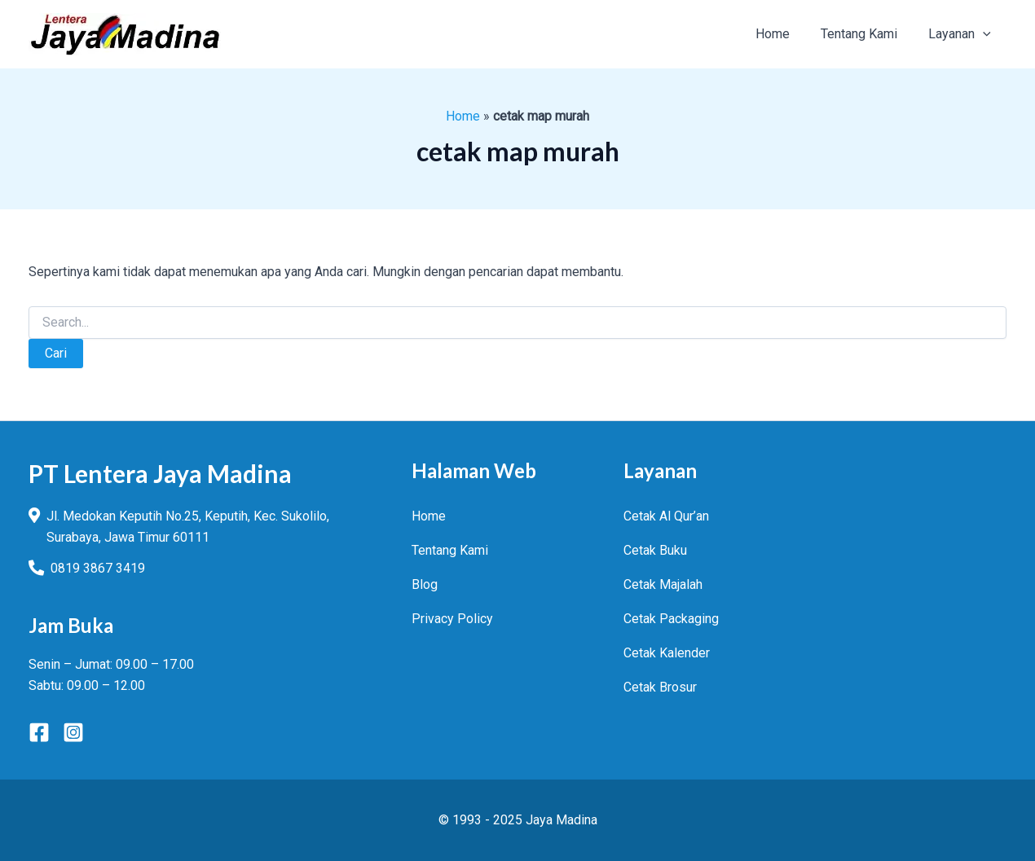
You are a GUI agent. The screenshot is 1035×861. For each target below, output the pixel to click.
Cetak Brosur (660, 687)
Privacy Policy (452, 618)
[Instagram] (73, 732)
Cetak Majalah (662, 584)
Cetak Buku (655, 550)
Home (463, 116)
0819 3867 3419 (98, 568)
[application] (985, 34)
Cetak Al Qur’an (666, 516)
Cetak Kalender (666, 653)
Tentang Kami (450, 550)
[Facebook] (39, 732)
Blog (425, 584)
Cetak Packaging (671, 618)
